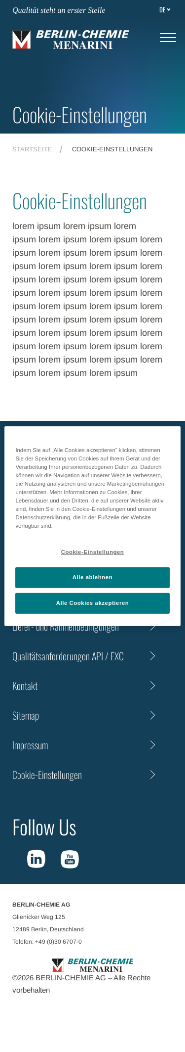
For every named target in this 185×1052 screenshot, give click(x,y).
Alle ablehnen (92, 577)
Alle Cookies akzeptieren (92, 603)
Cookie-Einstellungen (47, 774)
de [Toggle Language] (162, 9)
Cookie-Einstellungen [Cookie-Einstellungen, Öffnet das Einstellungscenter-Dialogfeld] (92, 552)
